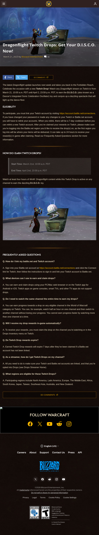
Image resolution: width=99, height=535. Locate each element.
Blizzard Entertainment (32, 56)
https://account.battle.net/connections (77, 113)
